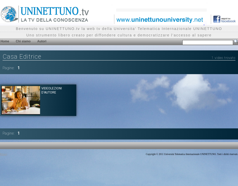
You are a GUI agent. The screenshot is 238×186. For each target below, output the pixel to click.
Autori (41, 41)
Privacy (4, 154)
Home (5, 41)
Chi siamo (23, 41)
